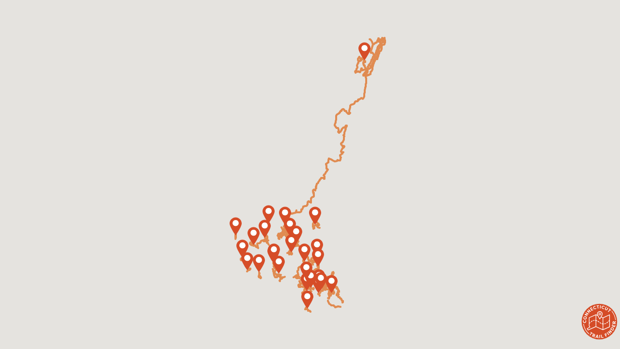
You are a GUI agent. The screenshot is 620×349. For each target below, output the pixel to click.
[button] (279, 264)
